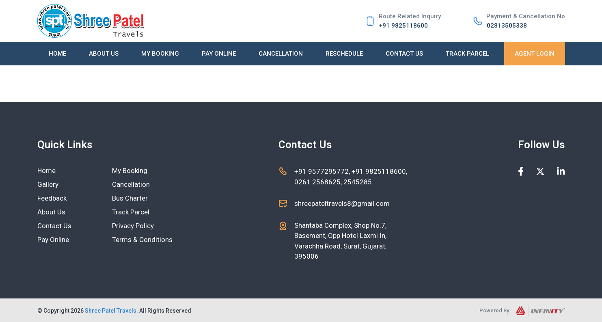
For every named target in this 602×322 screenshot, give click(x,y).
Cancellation (281, 53)
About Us (104, 53)
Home (57, 53)
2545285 (357, 182)
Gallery (47, 184)
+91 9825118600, (379, 171)
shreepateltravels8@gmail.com (342, 203)
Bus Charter (130, 198)
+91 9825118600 (403, 25)
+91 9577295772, (323, 171)
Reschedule (344, 53)
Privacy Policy (133, 226)
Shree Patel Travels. (111, 310)
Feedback (52, 198)
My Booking (160, 53)
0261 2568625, (318, 182)
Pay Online (219, 53)
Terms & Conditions (142, 240)
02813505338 (507, 25)
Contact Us (404, 53)
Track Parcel (467, 53)
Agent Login (535, 53)
